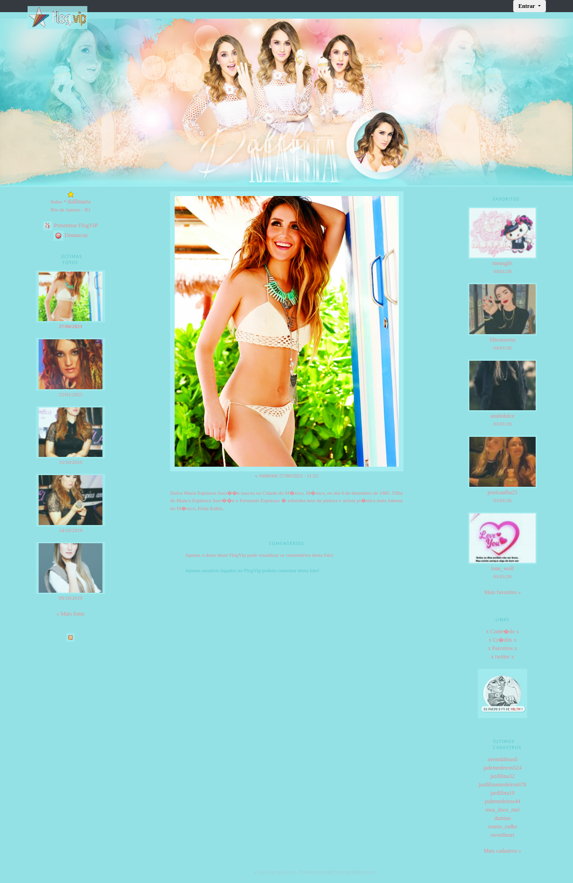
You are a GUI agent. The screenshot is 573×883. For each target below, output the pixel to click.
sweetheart (502, 835)
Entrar (527, 6)
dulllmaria (79, 201)
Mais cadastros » (503, 851)
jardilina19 (502, 793)
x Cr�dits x (502, 640)
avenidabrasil (502, 759)
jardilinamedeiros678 (502, 784)
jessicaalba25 (502, 492)
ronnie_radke (502, 826)
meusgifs (502, 263)
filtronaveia (502, 339)
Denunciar (70, 235)
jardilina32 (502, 776)
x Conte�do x (502, 631)
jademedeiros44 (502, 801)
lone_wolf (502, 568)
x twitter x (502, 656)
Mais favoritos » (502, 592)
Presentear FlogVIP (70, 225)
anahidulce (502, 416)
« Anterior (266, 475)
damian (502, 818)
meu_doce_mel (502, 809)
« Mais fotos (71, 613)
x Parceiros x (502, 648)
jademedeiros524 (502, 767)
